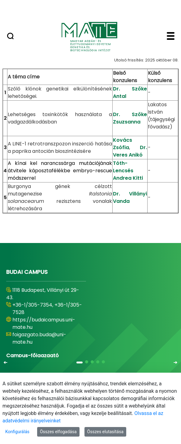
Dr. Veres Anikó (130, 151)
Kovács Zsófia (122, 143)
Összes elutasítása (105, 431)
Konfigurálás (17, 431)
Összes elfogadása (58, 431)
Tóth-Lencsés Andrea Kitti (128, 171)
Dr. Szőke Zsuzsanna (130, 118)
